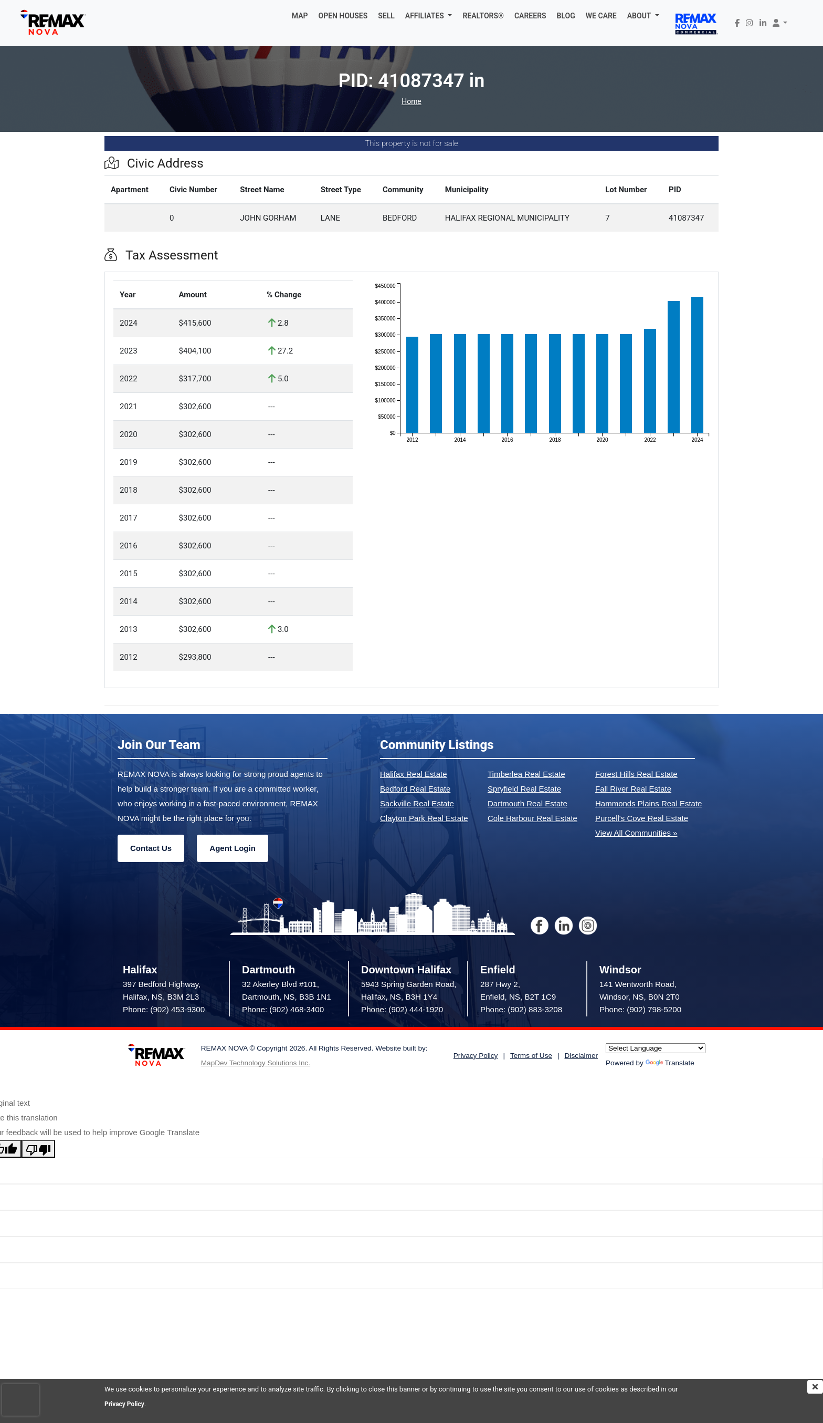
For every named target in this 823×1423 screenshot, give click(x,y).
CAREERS (530, 16)
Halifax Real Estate (413, 774)
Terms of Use (531, 1056)
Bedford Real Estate (415, 788)
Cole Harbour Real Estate (532, 818)
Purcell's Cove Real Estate (641, 818)
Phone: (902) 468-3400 (283, 1009)
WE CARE (601, 16)
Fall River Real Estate (633, 788)
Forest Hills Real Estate (636, 774)
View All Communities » (636, 832)
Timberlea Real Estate (526, 774)
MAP (300, 16)
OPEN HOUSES (343, 16)
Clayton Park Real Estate (424, 818)
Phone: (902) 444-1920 (402, 1009)
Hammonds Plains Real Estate (648, 803)
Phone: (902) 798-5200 (640, 1009)
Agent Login (232, 848)
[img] (815, 1387)
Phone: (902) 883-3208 (521, 1009)
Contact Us (151, 848)
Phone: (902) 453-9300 (164, 1009)
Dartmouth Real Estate (527, 803)
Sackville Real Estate (417, 803)
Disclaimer (581, 1056)
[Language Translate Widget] (655, 1048)
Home (411, 102)
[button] (429, 15)
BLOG (566, 16)
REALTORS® (483, 16)
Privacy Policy (125, 1404)
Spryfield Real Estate (524, 788)
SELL (386, 16)
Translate (670, 1063)
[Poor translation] (38, 1149)
